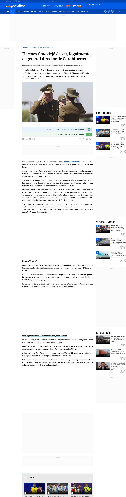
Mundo (41, 11)
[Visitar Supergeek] (112, 13)
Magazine (19, 11)
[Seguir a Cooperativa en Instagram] (19, 1)
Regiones (34, 11)
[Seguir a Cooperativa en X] (16, 1)
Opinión (47, 11)
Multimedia (62, 11)
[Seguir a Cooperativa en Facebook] (14, 1)
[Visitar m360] (108, 13)
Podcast (54, 11)
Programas (71, 11)
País (12, 11)
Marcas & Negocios (82, 11)
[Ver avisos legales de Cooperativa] (105, 13)
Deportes (26, 11)
